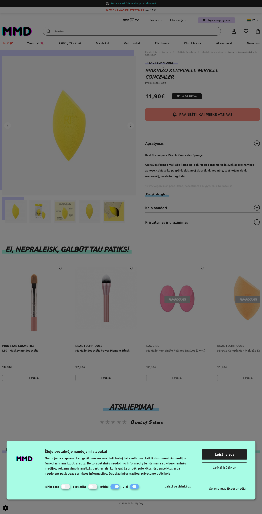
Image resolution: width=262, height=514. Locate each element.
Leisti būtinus (225, 468)
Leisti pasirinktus (178, 486)
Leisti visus (224, 454)
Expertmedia (236, 488)
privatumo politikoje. (156, 473)
